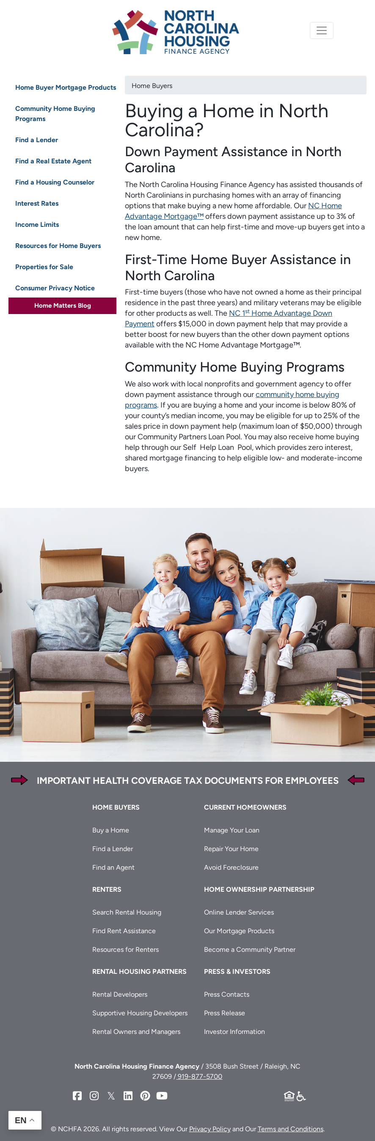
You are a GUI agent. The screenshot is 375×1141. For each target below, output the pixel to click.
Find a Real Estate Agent (53, 161)
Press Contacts (226, 994)
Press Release (224, 1013)
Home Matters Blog (62, 305)
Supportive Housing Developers (140, 1013)
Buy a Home (110, 830)
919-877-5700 (199, 1076)
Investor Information (234, 1032)
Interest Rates (36, 203)
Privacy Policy (210, 1129)
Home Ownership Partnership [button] (259, 889)
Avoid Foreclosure (231, 867)
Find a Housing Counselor (54, 182)
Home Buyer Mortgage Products (65, 87)
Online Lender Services (239, 912)
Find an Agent (113, 867)
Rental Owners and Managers (136, 1032)
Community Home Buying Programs (55, 114)
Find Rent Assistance (124, 931)
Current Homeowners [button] (245, 807)
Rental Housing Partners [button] (139, 971)
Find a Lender (36, 140)
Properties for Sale (44, 267)
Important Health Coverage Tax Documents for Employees (188, 780)
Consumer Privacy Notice (55, 288)
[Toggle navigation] (322, 30)
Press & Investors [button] (237, 971)
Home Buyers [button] (116, 807)
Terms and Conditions (290, 1129)
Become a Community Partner (249, 949)
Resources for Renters (125, 949)
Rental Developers (119, 994)
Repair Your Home (231, 849)
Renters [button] (106, 889)
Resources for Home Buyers (58, 246)
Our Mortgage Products (239, 931)
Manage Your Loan (231, 830)
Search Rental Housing (126, 912)
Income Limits (37, 224)
